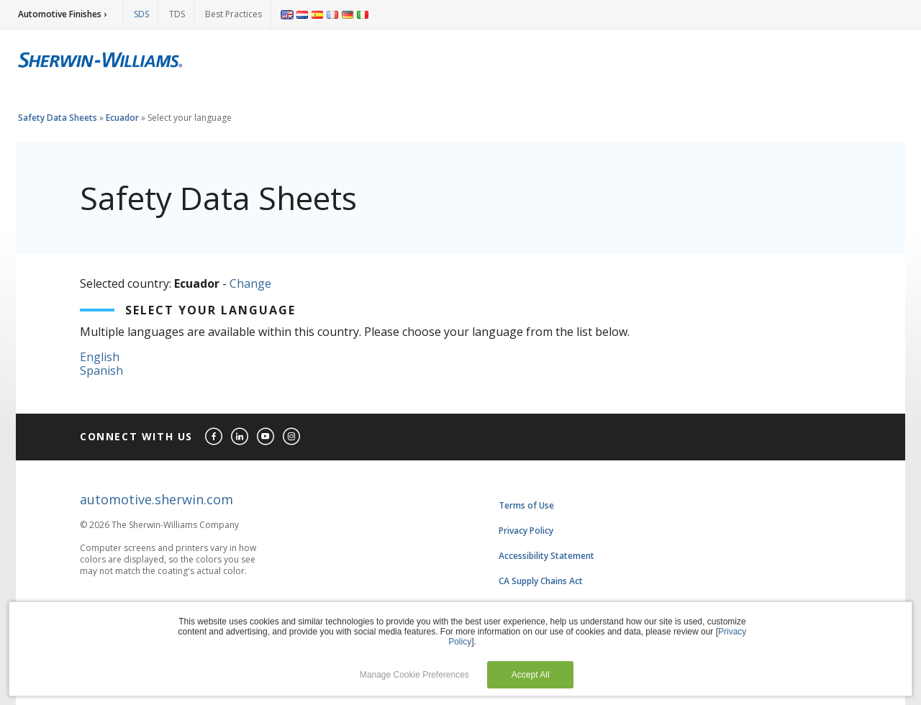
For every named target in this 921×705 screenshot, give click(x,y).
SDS (141, 14)
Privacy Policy (526, 530)
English (99, 357)
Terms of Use (526, 505)
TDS (177, 14)
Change (250, 283)
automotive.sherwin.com (156, 499)
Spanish (101, 370)
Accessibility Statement (546, 556)
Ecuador (122, 118)
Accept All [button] (531, 675)
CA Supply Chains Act (541, 581)
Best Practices (233, 14)
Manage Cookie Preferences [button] (414, 675)
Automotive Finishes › (62, 14)
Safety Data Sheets (57, 118)
